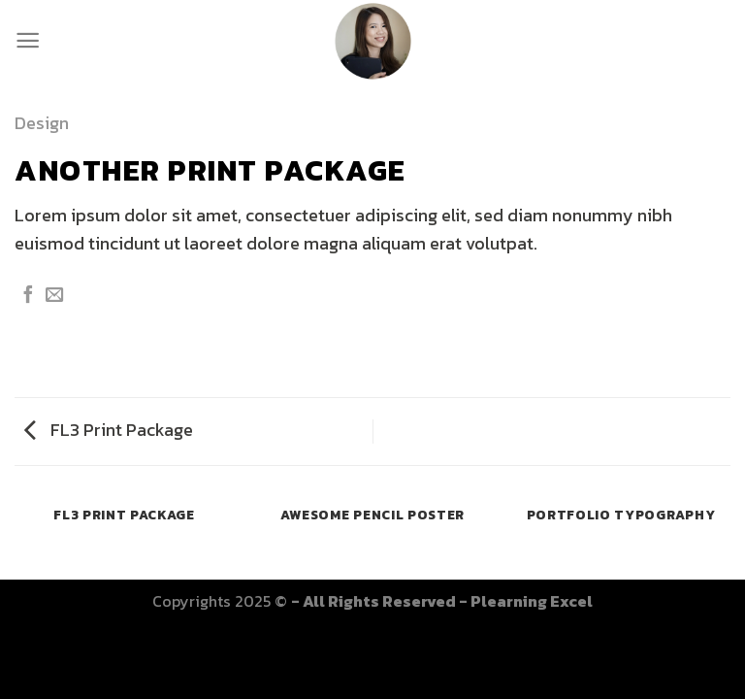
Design (42, 123)
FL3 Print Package (108, 429)
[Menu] (28, 40)
